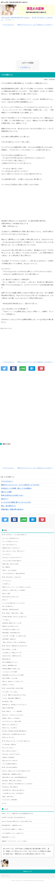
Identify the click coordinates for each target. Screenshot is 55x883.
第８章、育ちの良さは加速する (10, 767)
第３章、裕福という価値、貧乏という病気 (12, 613)
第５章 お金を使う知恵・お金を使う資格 (12, 688)
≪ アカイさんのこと (8, 24)
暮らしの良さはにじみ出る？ (9, 751)
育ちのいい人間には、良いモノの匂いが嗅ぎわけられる (16, 771)
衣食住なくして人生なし (8, 684)
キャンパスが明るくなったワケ (10, 541)
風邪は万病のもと (6, 659)
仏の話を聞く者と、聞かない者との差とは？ (13, 790)
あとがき (4, 803)
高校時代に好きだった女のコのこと (11, 548)
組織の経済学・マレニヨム (8, 837)
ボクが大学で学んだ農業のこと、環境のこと (13, 829)
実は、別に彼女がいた (8, 506)
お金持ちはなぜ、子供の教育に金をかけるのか (14, 734)
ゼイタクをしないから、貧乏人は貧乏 (11, 721)
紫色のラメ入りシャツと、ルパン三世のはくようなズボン (20, 485)
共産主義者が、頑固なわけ (9, 639)
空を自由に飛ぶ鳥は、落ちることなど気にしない (14, 616)
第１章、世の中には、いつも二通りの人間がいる (14, 534)
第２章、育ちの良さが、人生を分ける (11, 577)
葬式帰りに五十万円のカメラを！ (10, 626)
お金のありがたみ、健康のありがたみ (11, 655)
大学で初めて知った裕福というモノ (11, 629)
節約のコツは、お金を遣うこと (10, 724)
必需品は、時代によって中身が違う (11, 718)
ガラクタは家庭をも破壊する (9, 763)
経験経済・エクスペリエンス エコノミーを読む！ (15, 841)
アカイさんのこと (7, 481)
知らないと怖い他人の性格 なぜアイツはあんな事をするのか (17, 821)
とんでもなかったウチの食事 (9, 672)
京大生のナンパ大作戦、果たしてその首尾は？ (16, 488)
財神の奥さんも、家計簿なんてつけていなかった (15, 704)
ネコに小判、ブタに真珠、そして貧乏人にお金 (14, 636)
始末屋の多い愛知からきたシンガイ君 (11, 623)
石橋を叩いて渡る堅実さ (8, 757)
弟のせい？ (5, 499)
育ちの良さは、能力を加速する (10, 787)
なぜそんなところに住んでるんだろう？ (12, 557)
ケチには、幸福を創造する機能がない (11, 698)
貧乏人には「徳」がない (9, 737)
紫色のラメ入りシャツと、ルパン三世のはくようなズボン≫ (35, 24)
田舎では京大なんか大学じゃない (12, 495)
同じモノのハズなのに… (8, 747)
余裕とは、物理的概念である (9, 665)
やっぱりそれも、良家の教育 (9, 799)
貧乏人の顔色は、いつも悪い (9, 649)
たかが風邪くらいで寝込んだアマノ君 (11, 652)
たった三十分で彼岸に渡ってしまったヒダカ (16, 502)
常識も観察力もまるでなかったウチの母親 (13, 675)
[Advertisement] (27, 44)
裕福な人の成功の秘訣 (7, 708)
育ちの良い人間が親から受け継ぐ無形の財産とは (14, 731)
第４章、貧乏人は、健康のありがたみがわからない (15, 645)
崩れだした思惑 (6, 492)
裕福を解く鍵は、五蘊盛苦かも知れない (12, 774)
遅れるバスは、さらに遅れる (9, 727)
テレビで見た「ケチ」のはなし (10, 692)
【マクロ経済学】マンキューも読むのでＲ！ (13, 833)
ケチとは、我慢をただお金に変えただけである (14, 695)
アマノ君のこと (6, 620)
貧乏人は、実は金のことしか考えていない (13, 681)
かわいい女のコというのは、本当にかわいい (13, 551)
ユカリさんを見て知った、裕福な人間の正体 (13, 573)
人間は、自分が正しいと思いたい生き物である (14, 642)
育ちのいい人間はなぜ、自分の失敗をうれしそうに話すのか (17, 783)
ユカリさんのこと (6, 554)
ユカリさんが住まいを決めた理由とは (11, 560)
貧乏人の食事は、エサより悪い (10, 678)
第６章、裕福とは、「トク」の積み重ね (12, 711)
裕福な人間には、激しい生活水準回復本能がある (14, 777)
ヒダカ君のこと (25, 67)
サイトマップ (5, 875)
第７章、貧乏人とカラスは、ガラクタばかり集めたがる (16, 741)
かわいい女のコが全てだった (9, 544)
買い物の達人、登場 (7, 701)
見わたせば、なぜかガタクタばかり (11, 754)
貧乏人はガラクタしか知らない (10, 760)
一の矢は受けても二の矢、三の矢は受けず (13, 793)
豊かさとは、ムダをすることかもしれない (13, 715)
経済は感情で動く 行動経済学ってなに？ (12, 825)
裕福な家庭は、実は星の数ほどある (11, 632)
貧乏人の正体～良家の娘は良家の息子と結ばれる (14, 2)
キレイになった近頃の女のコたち (10, 538)
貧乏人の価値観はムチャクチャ (10, 662)
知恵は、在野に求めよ (7, 796)
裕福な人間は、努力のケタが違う (10, 564)
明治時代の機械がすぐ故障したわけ (11, 668)
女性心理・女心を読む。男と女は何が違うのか (13, 817)
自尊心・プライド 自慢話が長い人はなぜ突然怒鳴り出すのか (17, 813)
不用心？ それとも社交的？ (9, 570)
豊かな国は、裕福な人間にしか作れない (12, 780)
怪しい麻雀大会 (6, 567)
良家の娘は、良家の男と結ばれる (12, 509)
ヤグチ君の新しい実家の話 (9, 744)
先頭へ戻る (29, 871)
